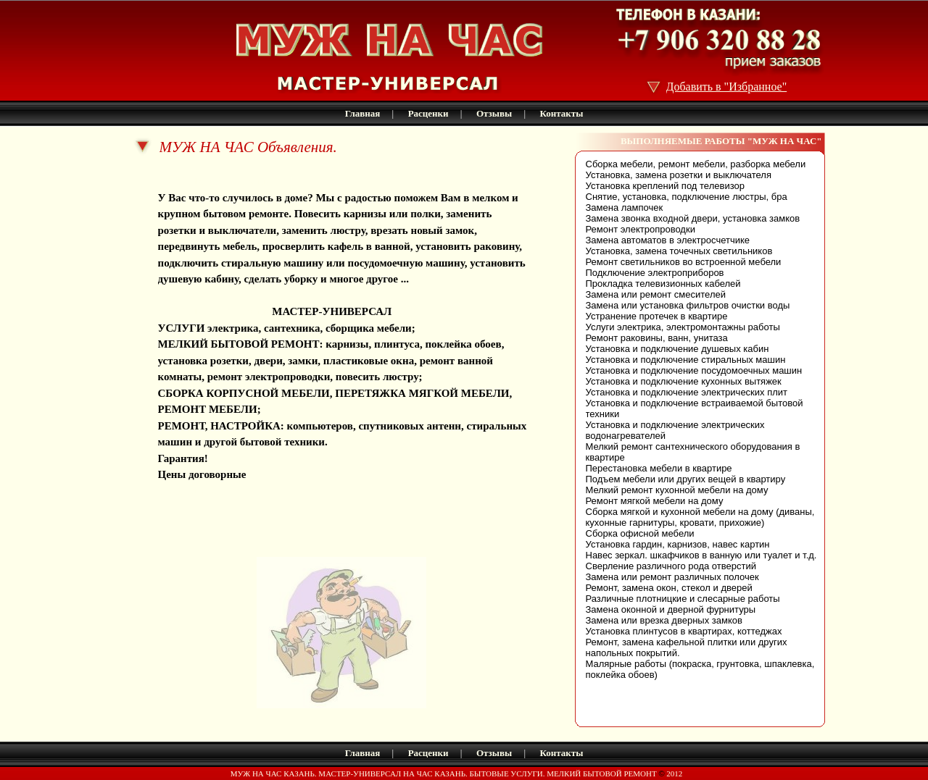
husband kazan (193, 491)
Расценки (428, 113)
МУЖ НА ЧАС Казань (214, 181)
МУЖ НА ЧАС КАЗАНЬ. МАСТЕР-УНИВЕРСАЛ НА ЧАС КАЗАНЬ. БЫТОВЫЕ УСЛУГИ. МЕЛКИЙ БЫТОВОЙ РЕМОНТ (445, 773)
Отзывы (494, 113)
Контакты (562, 113)
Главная (363, 113)
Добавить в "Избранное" (726, 86)
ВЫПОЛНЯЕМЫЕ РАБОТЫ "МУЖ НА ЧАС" (721, 140)
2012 (674, 773)
